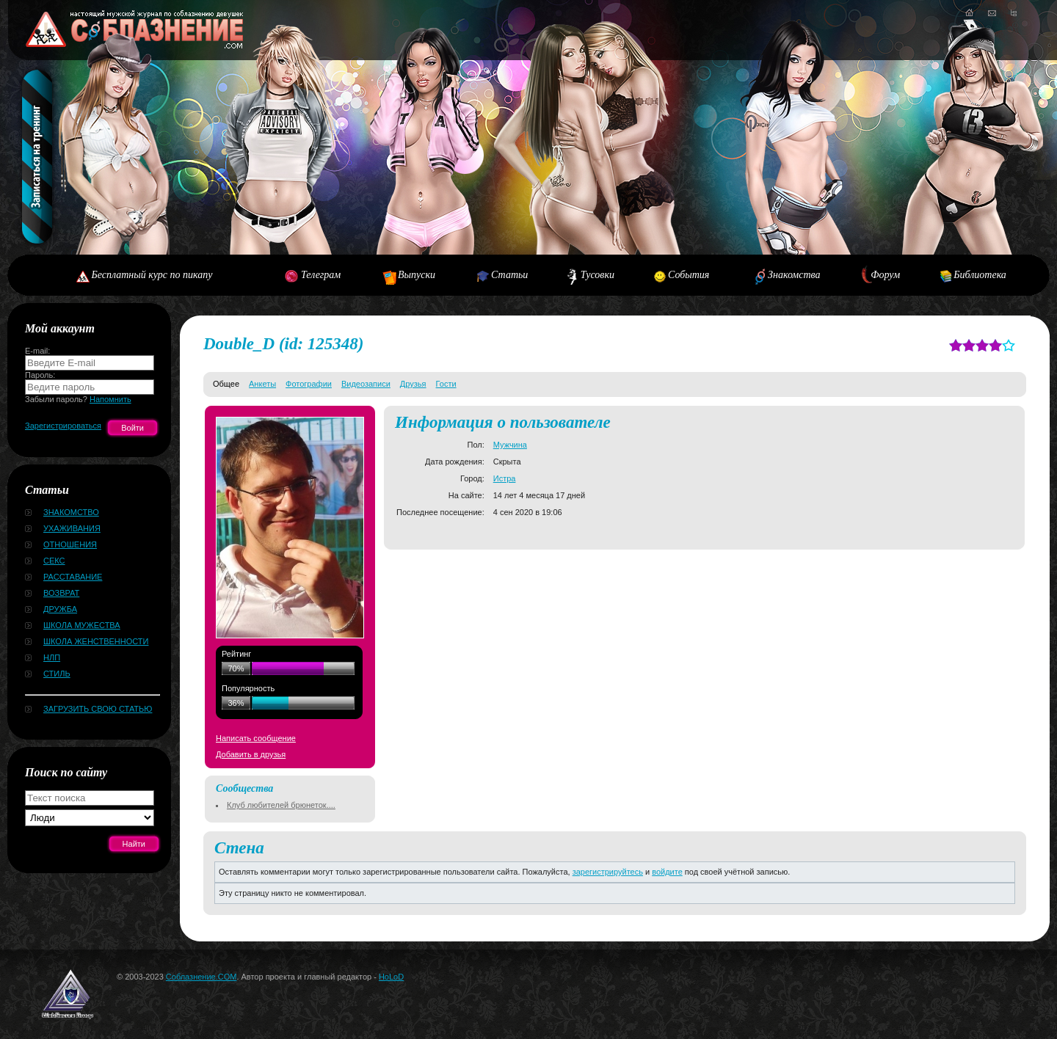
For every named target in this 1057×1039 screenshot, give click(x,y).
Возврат (61, 592)
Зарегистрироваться (63, 425)
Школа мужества (81, 625)
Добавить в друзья (251, 754)
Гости (446, 383)
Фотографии (309, 383)
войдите (667, 871)
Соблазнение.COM (201, 976)
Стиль (56, 673)
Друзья (413, 383)
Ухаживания (72, 528)
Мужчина (510, 444)
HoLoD (391, 976)
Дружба (60, 609)
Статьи (509, 274)
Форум (885, 274)
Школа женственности (95, 641)
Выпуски (416, 274)
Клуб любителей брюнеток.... (281, 805)
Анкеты (262, 383)
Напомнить (110, 399)
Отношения (70, 544)
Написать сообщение (256, 738)
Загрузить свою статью (97, 708)
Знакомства (794, 274)
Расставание (72, 576)
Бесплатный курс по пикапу (151, 274)
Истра (504, 478)
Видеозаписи (366, 383)
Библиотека (980, 274)
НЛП (51, 657)
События (688, 274)
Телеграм (321, 274)
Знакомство (71, 512)
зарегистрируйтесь (608, 871)
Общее (226, 383)
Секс (54, 560)
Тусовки (597, 274)
